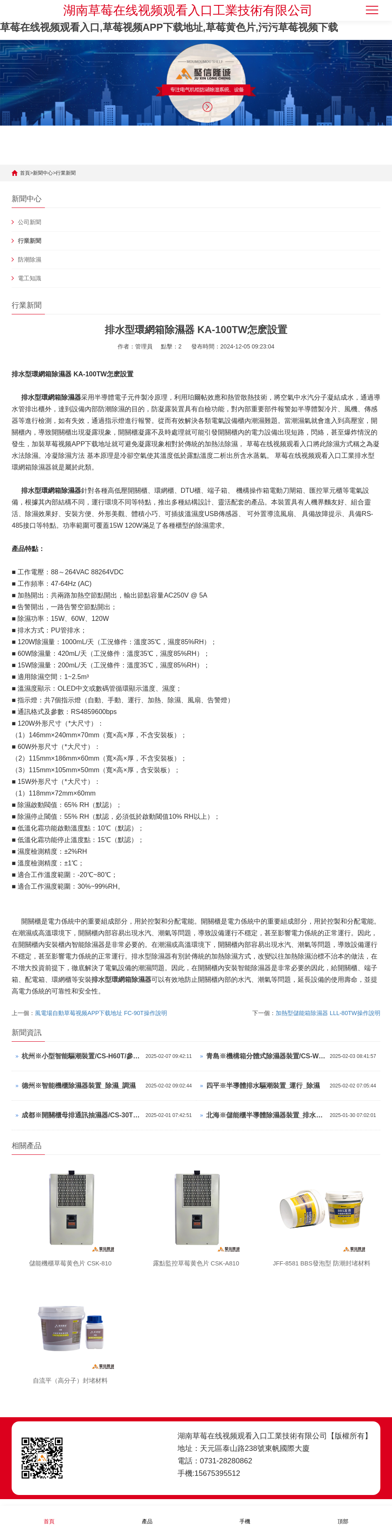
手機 (244, 1516)
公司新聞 (29, 222)
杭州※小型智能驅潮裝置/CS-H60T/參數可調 (81, 1056)
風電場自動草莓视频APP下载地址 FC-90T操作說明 (101, 1013)
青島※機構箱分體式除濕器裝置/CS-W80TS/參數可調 (266, 1056)
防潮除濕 (29, 259)
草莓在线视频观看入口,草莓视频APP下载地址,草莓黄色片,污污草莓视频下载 (169, 27)
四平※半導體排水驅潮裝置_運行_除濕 (263, 1085)
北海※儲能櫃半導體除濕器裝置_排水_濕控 (266, 1115)
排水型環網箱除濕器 (121, 979)
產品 (147, 1516)
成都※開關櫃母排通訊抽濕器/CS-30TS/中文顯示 (81, 1115)
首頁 (25, 173)
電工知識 (29, 278)
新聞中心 (43, 173)
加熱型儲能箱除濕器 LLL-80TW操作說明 (328, 1013)
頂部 (343, 1516)
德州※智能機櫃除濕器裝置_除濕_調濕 (79, 1085)
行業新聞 (66, 173)
